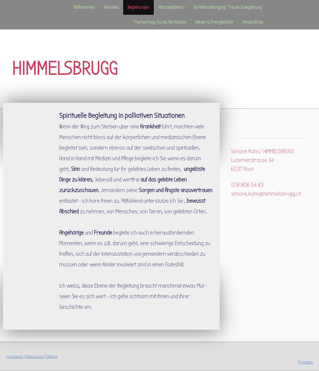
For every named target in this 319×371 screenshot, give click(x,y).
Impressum (14, 356)
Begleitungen (138, 7)
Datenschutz (35, 356)
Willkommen (84, 7)
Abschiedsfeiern (171, 7)
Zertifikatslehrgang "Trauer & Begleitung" (228, 7)
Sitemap (52, 356)
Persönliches (252, 22)
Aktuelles (111, 7)
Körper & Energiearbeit (214, 22)
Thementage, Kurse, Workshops (159, 22)
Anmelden (305, 362)
